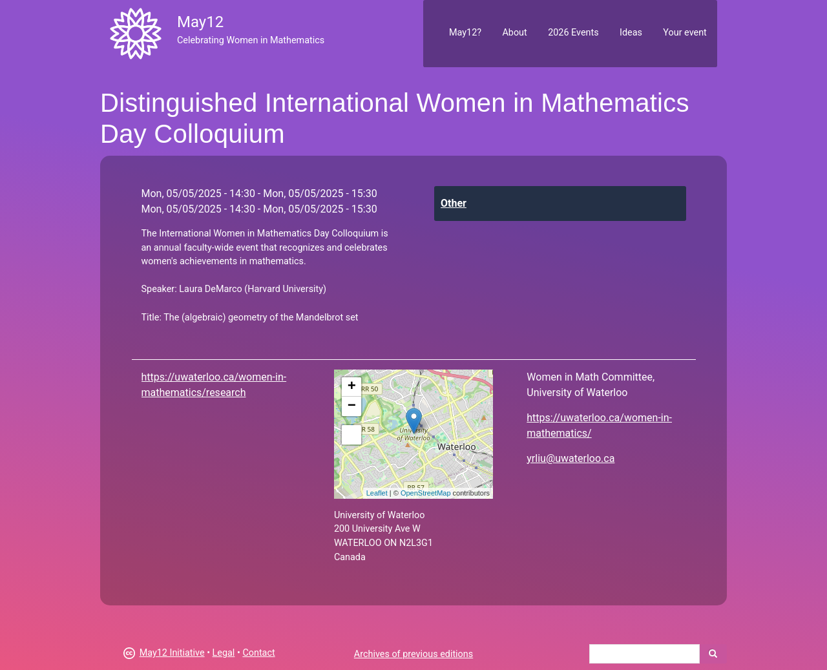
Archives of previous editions (413, 654)
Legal (224, 652)
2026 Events (573, 32)
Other (453, 203)
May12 (200, 22)
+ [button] (352, 387)
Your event (684, 32)
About (514, 32)
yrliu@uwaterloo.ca (570, 458)
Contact (258, 652)
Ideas (631, 32)
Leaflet (377, 493)
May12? (465, 32)
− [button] (352, 406)
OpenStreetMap (426, 493)
